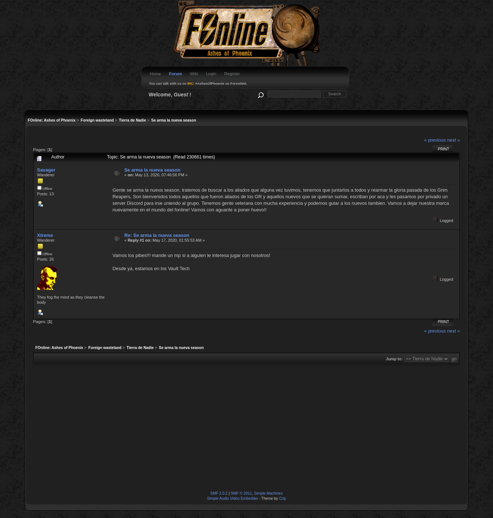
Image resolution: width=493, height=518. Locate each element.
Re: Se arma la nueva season (156, 235)
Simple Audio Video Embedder (232, 498)
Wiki (194, 74)
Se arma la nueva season (152, 170)
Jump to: (394, 359)
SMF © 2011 (241, 493)
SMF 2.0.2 (219, 493)
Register (232, 74)
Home (155, 74)
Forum (175, 74)
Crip (282, 498)
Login (211, 74)
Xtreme (45, 235)
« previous (435, 140)
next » (453, 140)
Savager (46, 170)
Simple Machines (268, 493)
